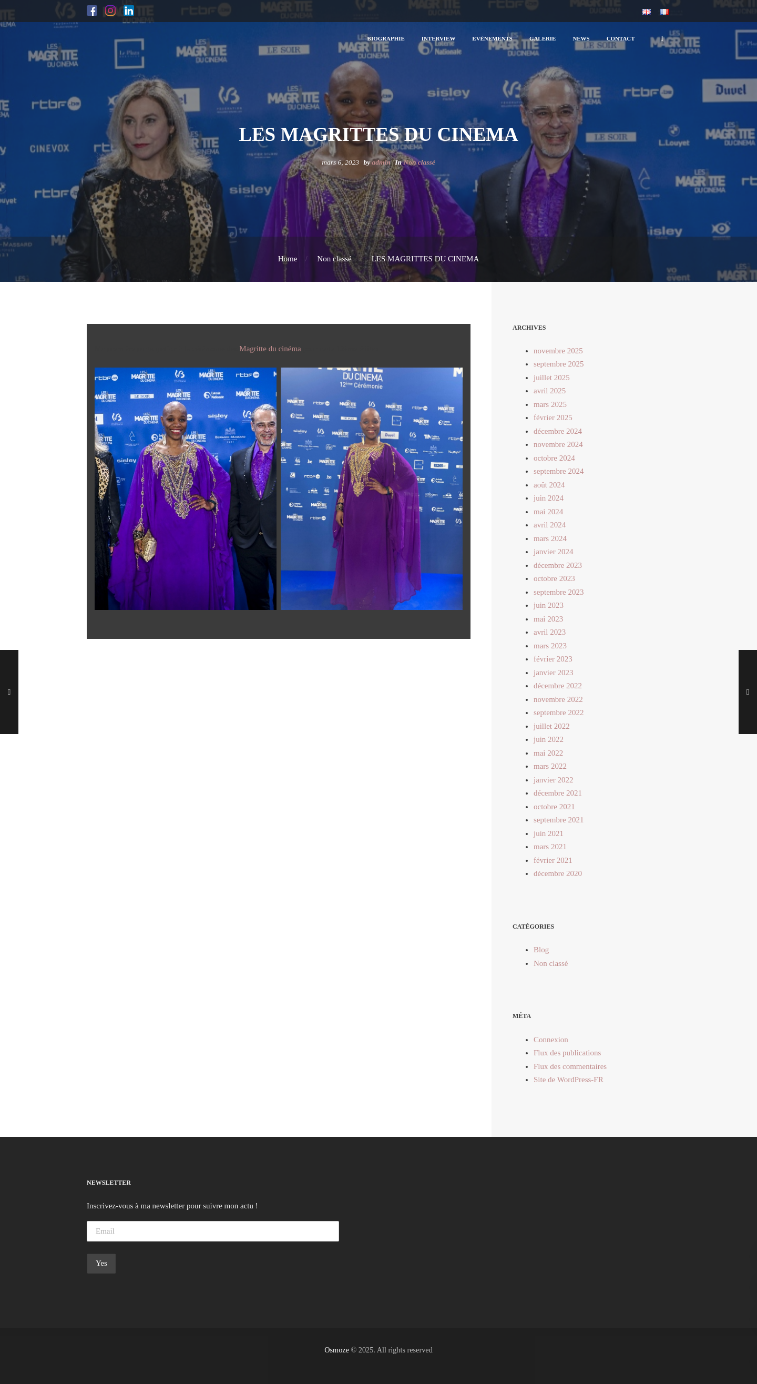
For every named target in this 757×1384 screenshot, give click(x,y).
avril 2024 (550, 525)
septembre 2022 (559, 712)
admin (381, 162)
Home (288, 259)
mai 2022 (548, 753)
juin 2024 (549, 498)
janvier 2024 (553, 551)
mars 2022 (550, 766)
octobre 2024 (554, 458)
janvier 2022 (553, 780)
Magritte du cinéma (270, 348)
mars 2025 (550, 404)
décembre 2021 (558, 793)
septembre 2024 (559, 471)
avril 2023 (550, 632)
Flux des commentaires (570, 1066)
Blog (541, 949)
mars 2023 (550, 646)
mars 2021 (550, 846)
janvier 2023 (553, 672)
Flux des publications (567, 1053)
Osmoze (336, 1350)
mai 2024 (548, 511)
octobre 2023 (554, 578)
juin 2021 (549, 833)
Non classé (419, 162)
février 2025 (553, 417)
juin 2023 (549, 605)
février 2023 (553, 659)
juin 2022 (549, 739)
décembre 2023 (558, 565)
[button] (92, 11)
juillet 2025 (552, 377)
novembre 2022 (558, 699)
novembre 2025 (558, 351)
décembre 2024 (558, 431)
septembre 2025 (559, 364)
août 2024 (549, 485)
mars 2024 (550, 538)
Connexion (551, 1039)
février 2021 (553, 860)
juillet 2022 (552, 726)
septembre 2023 (559, 592)
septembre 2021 (559, 820)
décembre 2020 (558, 873)
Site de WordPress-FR (568, 1079)
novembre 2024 (558, 444)
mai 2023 (548, 619)
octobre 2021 (554, 806)
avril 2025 (550, 390)
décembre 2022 (558, 685)
